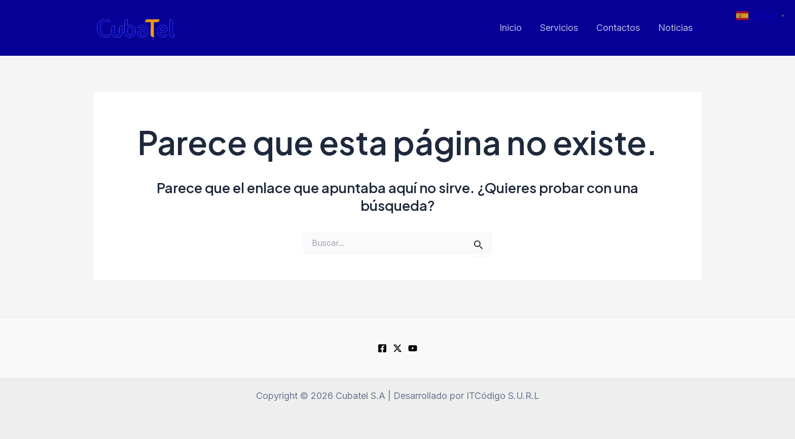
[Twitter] (397, 348)
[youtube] (412, 348)
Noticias (675, 27)
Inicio (510, 27)
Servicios (559, 27)
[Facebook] (382, 348)
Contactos (618, 27)
